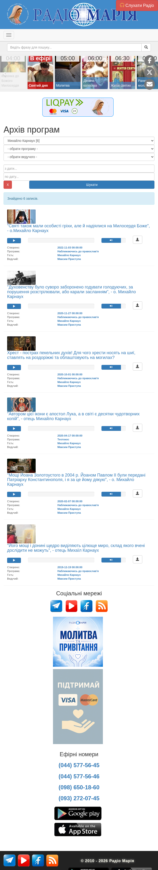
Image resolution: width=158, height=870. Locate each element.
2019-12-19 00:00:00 (69, 567)
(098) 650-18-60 (78, 787)
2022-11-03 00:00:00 (69, 247)
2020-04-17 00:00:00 (69, 435)
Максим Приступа (69, 259)
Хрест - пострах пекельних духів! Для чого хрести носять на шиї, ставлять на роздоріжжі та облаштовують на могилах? (71, 355)
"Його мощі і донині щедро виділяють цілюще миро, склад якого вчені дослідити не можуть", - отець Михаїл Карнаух (76, 548)
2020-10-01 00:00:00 (69, 374)
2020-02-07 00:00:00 (69, 501)
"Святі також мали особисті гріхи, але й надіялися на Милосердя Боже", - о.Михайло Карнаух (78, 228)
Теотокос (63, 439)
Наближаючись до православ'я (78, 251)
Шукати (91, 185)
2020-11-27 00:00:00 (69, 313)
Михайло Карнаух (69, 255)
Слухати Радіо (137, 5)
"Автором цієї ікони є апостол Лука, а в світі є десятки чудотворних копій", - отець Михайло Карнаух (73, 416)
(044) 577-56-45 (78, 765)
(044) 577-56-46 (78, 776)
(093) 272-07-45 (78, 798)
